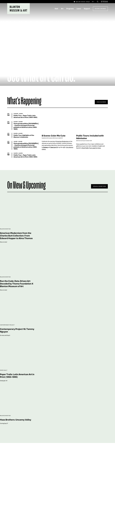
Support (87, 9)
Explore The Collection (98, 505)
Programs (70, 9)
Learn (79, 9)
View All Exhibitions (99, 186)
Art (62, 9)
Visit (56, 9)
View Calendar (101, 102)
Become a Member (100, 8)
